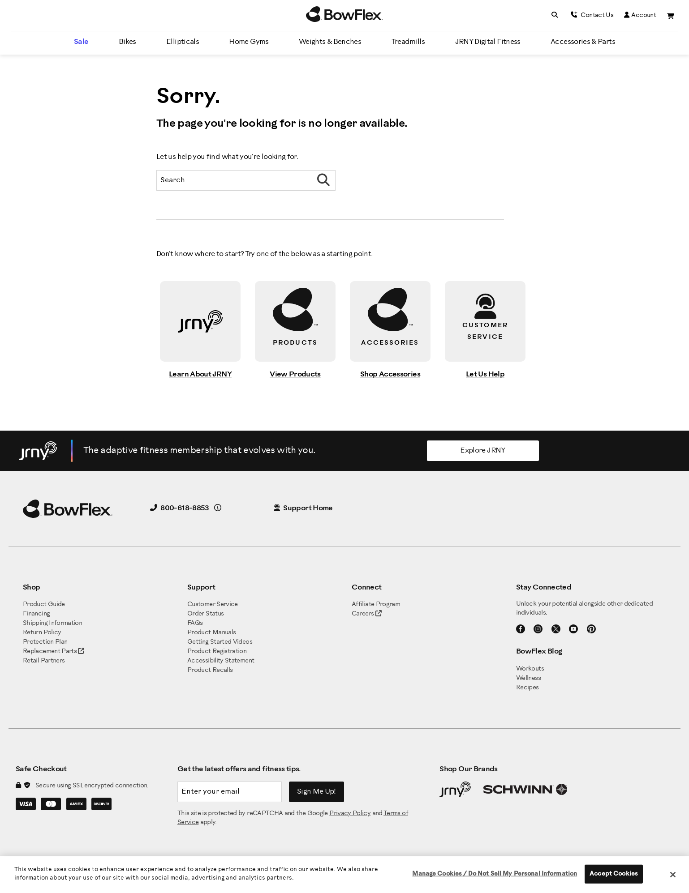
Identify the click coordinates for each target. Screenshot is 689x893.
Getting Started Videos (219, 642)
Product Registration (216, 651)
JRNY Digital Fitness (488, 42)
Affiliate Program (376, 604)
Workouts (530, 669)
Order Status (205, 614)
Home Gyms (248, 42)
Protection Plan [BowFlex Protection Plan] (45, 642)
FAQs (194, 623)
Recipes (527, 687)
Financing (36, 614)
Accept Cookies (614, 874)
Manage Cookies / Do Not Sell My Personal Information (494, 874)
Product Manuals (211, 632)
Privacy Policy (349, 813)
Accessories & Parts (583, 42)
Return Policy (42, 632)
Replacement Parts (53, 651)
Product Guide (44, 604)
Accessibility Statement (220, 661)
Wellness (528, 678)
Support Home (303, 508)
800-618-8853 (179, 508)
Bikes (127, 42)
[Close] (673, 874)
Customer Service (212, 604)
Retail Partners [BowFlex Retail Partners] (44, 661)
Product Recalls (210, 670)
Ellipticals (182, 42)
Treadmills (408, 42)
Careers (363, 614)
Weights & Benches (330, 42)
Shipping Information (52, 623)
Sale (81, 42)
